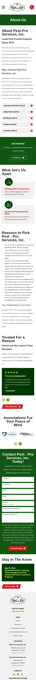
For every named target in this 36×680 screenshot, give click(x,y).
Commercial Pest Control (18, 632)
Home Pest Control (18, 628)
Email (4, 496)
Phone (5, 490)
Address (5, 502)
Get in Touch (18, 636)
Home (18, 621)
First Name (6, 478)
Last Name (6, 484)
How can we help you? (10, 514)
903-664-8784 (18, 611)
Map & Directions (18, 653)
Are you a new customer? (11, 508)
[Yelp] (22, 674)
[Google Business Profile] (14, 674)
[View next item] (8, 399)
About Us (18, 625)
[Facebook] (18, 674)
